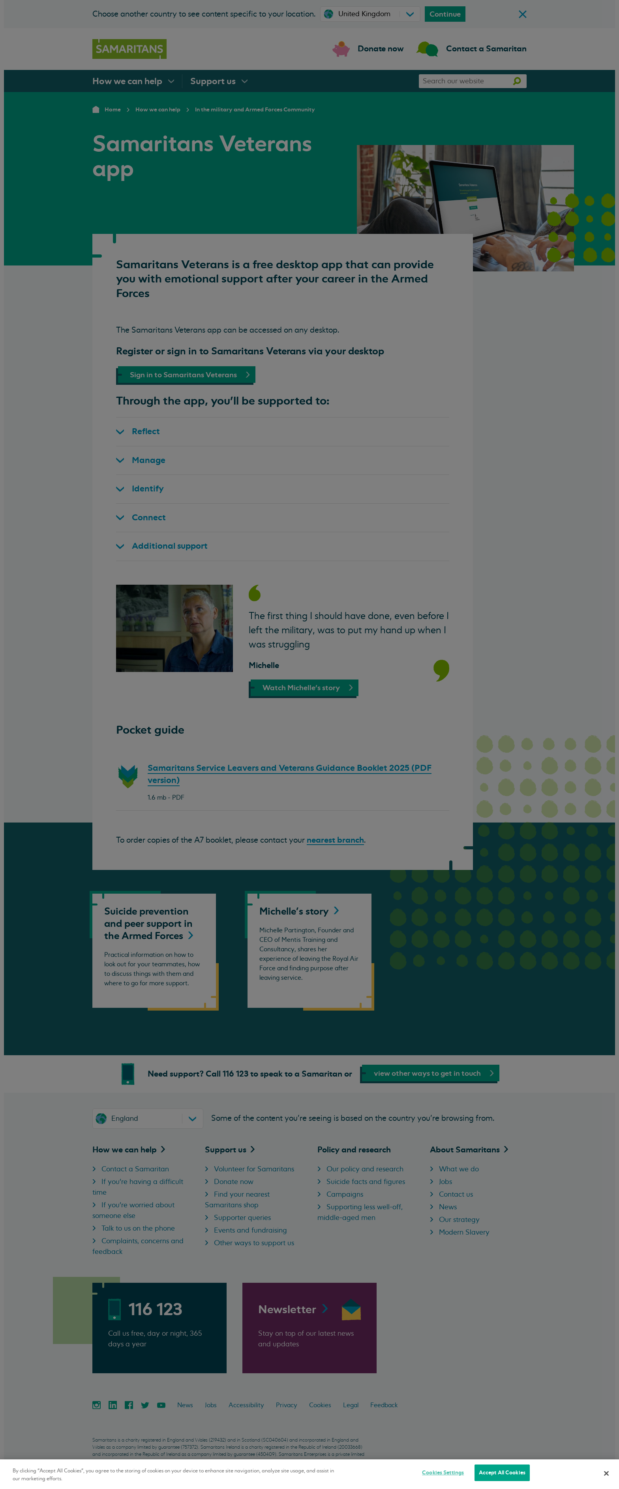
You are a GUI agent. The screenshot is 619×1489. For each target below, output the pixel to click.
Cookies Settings (443, 1472)
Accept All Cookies (502, 1472)
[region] (309, 1474)
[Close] (606, 1473)
